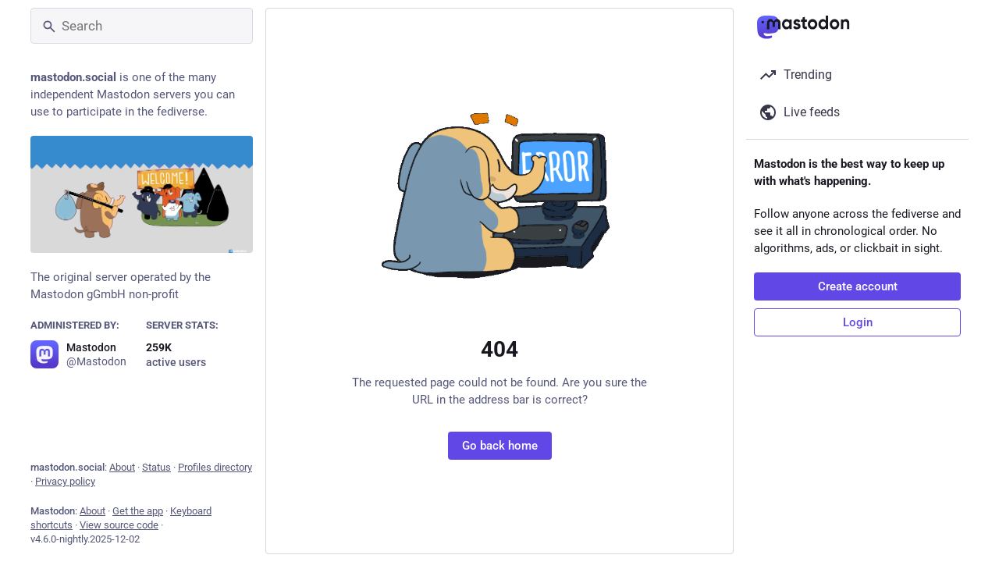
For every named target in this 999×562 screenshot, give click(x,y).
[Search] (141, 26)
